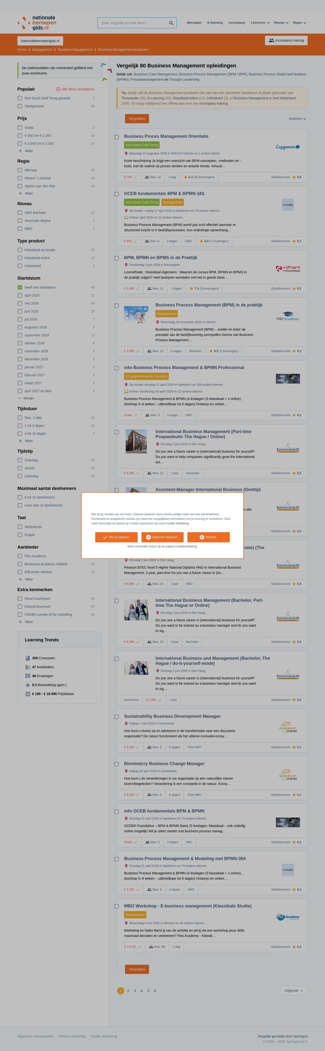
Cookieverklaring (186, 546)
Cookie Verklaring (177, 523)
